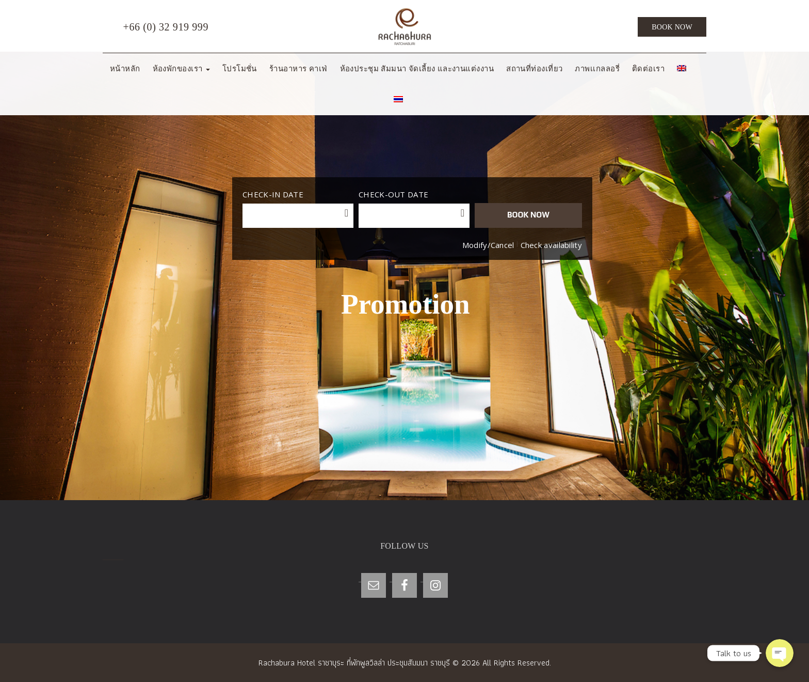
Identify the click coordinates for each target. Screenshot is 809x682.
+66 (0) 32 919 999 (155, 27)
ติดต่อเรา (648, 69)
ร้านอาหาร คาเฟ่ (298, 69)
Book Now (672, 27)
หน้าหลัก (125, 69)
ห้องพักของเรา (181, 69)
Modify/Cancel (488, 245)
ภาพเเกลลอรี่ (597, 69)
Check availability (551, 245)
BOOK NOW (528, 214)
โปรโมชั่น (239, 69)
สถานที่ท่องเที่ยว (534, 69)
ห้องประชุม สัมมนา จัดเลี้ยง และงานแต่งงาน (417, 69)
